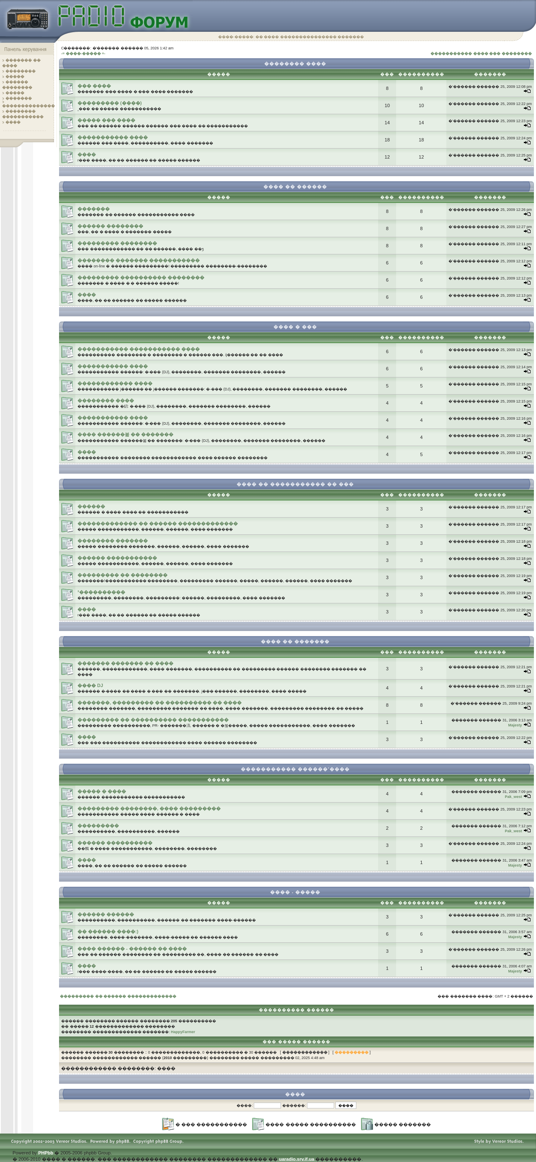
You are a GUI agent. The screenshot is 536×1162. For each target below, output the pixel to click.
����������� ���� (112, 137)
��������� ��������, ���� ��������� (149, 808)
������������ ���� (114, 383)
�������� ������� (112, 540)
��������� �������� (117, 243)
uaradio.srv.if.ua (296, 1159)
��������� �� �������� (122, 574)
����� (14, 76)
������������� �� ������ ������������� (157, 523)
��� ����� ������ (296, 1041)
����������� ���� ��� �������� (481, 53)
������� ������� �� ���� (125, 663)
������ (91, 506)
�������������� (28, 106)
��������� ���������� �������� (140, 277)
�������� (20, 71)
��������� (98, 825)
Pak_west (513, 797)
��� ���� (94, 85)
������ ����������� (117, 557)
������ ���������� (114, 842)
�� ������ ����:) (107, 931)
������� (18, 98)
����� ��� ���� (106, 120)
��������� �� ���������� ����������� (153, 719)
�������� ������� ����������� (138, 260)
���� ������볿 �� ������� (125, 434)
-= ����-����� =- (83, 53)
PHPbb (45, 1152)
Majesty (515, 725)
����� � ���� (101, 791)
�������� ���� (105, 400)
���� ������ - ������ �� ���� (132, 948)
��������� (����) (109, 102)
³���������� (101, 592)
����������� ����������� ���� (138, 348)
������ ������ (105, 914)
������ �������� (110, 225)
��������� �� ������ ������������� (118, 996)
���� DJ (90, 685)
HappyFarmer (183, 1032)
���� (13, 122)
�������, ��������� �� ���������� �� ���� (159, 702)
